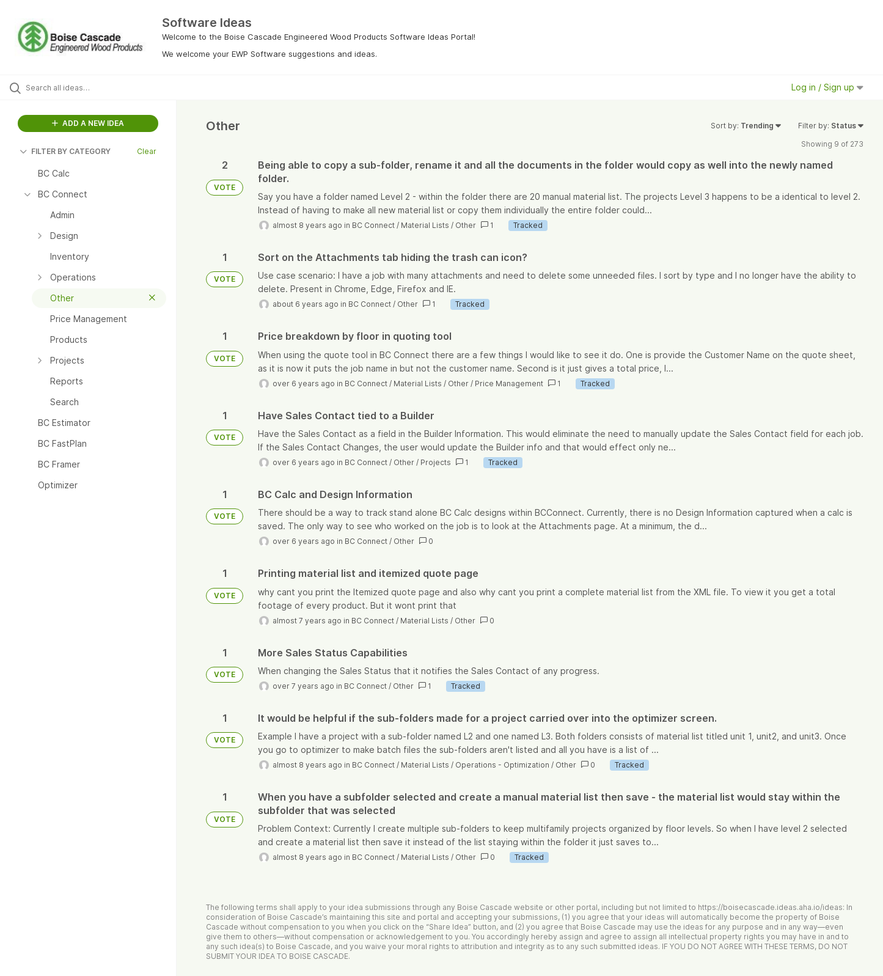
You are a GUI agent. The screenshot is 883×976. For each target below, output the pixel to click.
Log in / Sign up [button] (827, 87)
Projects (435, 462)
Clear (146, 151)
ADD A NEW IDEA (88, 123)
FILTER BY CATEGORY (65, 151)
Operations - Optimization (502, 764)
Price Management (509, 383)
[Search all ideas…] (103, 87)
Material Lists (425, 225)
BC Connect (373, 225)
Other (465, 225)
